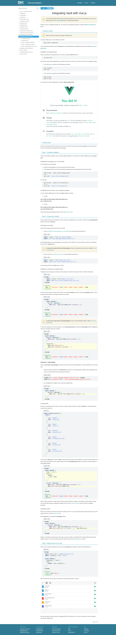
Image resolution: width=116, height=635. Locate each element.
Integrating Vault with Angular (26, 32)
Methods (86, 629)
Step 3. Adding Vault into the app (29, 46)
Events (85, 632)
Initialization (22, 13)
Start (44, 8)
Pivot (69, 630)
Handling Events (24, 27)
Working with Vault (24, 19)
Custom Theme (23, 54)
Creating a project (26, 38)
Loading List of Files (24, 21)
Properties (86, 630)
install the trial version (58, 254)
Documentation (34, 3)
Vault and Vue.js (56, 632)
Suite (69, 629)
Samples (79, 2)
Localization (22, 17)
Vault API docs (74, 503)
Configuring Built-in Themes (26, 52)
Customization (39, 630)
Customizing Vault (24, 28)
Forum (86, 2)
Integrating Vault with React (26, 34)
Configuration (23, 15)
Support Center (69, 212)
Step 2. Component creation (28, 44)
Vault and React (56, 630)
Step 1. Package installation (28, 42)
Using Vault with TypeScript (26, 30)
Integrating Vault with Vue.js (26, 36)
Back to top (95, 622)
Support (93, 2)
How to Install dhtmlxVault (26, 11)
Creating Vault (25, 40)
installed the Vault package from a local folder (58, 231)
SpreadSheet (71, 632)
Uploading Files (23, 23)
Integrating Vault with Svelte (26, 48)
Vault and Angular (56, 629)
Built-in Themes (23, 50)
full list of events (57, 513)
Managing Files (23, 25)
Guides (50, 8)
